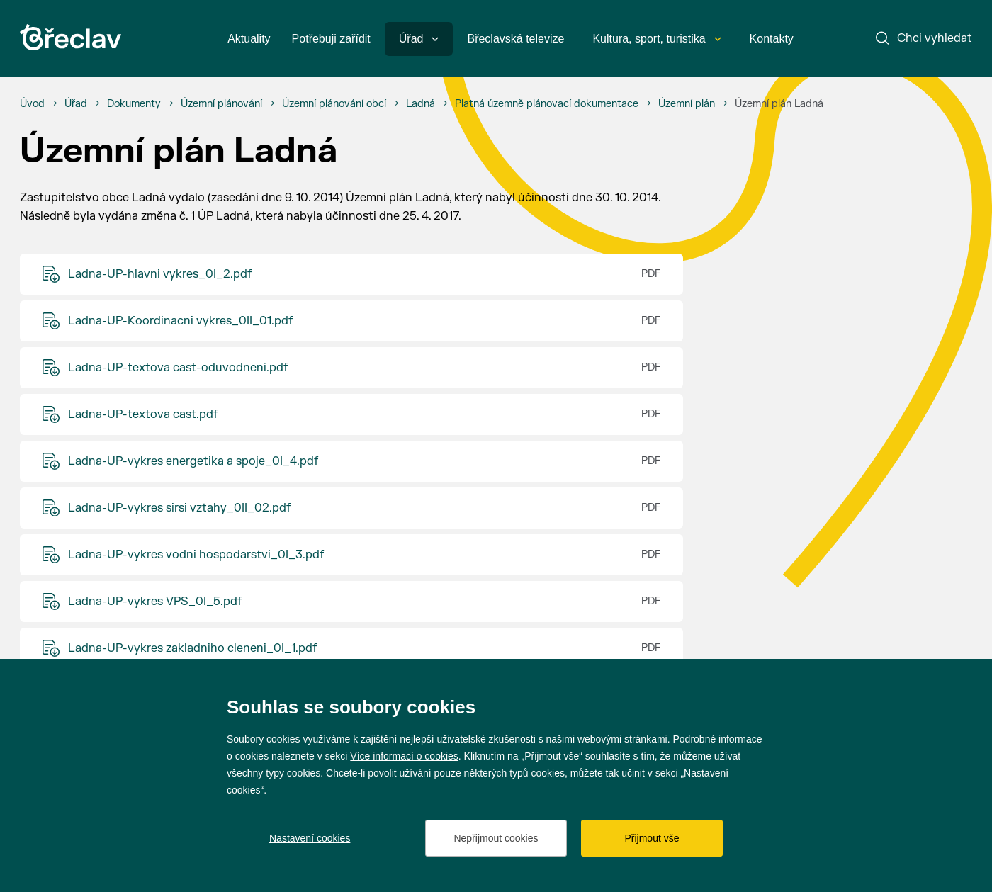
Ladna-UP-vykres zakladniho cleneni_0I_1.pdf (192, 648)
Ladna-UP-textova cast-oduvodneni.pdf (178, 368)
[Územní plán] (686, 104)
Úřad (419, 39)
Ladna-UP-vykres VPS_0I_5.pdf (155, 601)
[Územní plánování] (221, 104)
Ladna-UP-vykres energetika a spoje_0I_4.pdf (193, 461)
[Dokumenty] (134, 104)
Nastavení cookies (309, 838)
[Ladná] (420, 104)
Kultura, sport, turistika (656, 39)
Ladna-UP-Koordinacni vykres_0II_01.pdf (180, 321)
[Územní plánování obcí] (334, 104)
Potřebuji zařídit (331, 39)
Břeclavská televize (515, 39)
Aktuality (248, 39)
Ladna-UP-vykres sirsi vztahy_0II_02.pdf (179, 508)
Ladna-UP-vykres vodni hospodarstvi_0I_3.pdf (196, 555)
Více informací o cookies (404, 756)
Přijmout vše (651, 838)
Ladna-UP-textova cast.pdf (143, 414)
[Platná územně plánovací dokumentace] (546, 104)
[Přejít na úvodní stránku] (70, 37)
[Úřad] (75, 104)
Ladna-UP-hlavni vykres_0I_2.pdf (160, 274)
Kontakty (772, 39)
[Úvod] (32, 104)
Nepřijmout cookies (495, 838)
